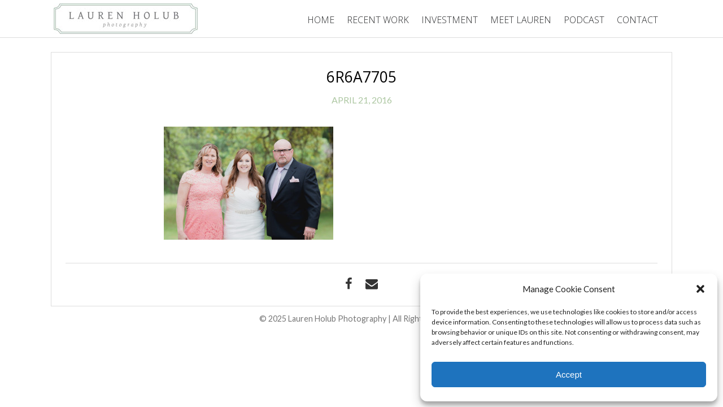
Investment (449, 20)
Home (320, 20)
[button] (700, 289)
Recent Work (378, 20)
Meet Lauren (520, 20)
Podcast (584, 20)
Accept (569, 374)
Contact (637, 20)
